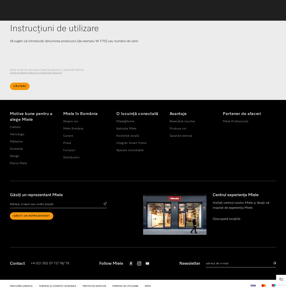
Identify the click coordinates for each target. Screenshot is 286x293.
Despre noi (70, 121)
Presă (67, 143)
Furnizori (69, 150)
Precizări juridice (21, 286)
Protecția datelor (94, 286)
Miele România (73, 128)
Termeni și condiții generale (57, 286)
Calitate (15, 127)
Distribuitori (71, 157)
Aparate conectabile (130, 150)
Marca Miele (18, 163)
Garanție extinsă (181, 135)
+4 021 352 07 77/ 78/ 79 (50, 263)
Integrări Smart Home (131, 143)
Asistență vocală (127, 135)
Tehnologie (17, 134)
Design (14, 156)
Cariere (68, 135)
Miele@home (125, 121)
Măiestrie (16, 141)
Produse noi (178, 128)
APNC (148, 286)
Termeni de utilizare (125, 286)
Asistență (16, 148)
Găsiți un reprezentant (31, 216)
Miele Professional (235, 121)
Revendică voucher (182, 121)
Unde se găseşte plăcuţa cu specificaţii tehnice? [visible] (36, 73)
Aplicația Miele (126, 128)
